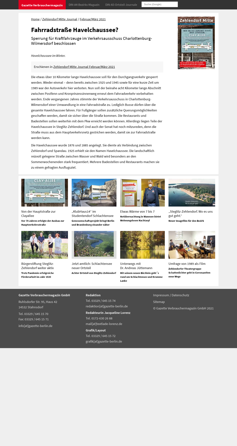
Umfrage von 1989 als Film (187, 361)
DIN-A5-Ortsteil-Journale (121, 5)
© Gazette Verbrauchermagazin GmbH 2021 (183, 406)
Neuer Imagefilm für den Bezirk (186, 318)
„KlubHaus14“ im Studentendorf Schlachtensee (93, 311)
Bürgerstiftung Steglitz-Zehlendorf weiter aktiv (37, 363)
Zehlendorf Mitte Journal (59, 19)
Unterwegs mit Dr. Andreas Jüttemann (136, 363)
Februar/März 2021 (93, 19)
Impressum (161, 393)
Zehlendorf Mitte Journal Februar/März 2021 (84, 165)
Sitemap (159, 400)
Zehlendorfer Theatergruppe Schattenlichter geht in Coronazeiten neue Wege (189, 370)
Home (35, 19)
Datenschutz (180, 393)
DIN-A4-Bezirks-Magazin (84, 5)
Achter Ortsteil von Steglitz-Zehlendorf (94, 371)
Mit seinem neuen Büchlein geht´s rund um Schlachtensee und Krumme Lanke (141, 374)
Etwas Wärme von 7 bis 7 (137, 309)
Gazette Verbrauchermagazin (42, 5)
